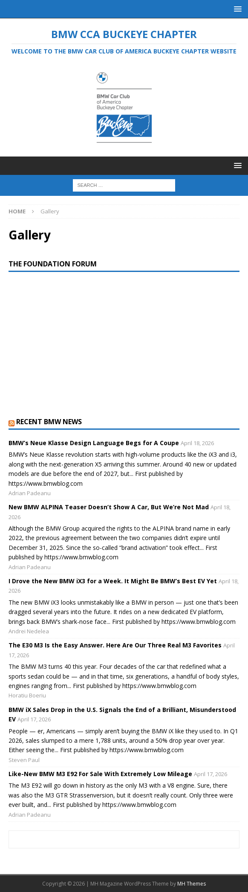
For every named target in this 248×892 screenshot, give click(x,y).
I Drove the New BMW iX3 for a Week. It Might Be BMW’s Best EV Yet (113, 581)
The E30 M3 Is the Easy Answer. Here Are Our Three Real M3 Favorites (115, 645)
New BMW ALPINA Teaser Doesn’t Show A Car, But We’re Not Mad (109, 507)
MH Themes (191, 883)
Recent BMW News (49, 421)
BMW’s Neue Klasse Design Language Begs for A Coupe (94, 443)
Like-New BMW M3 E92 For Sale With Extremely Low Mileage (100, 774)
